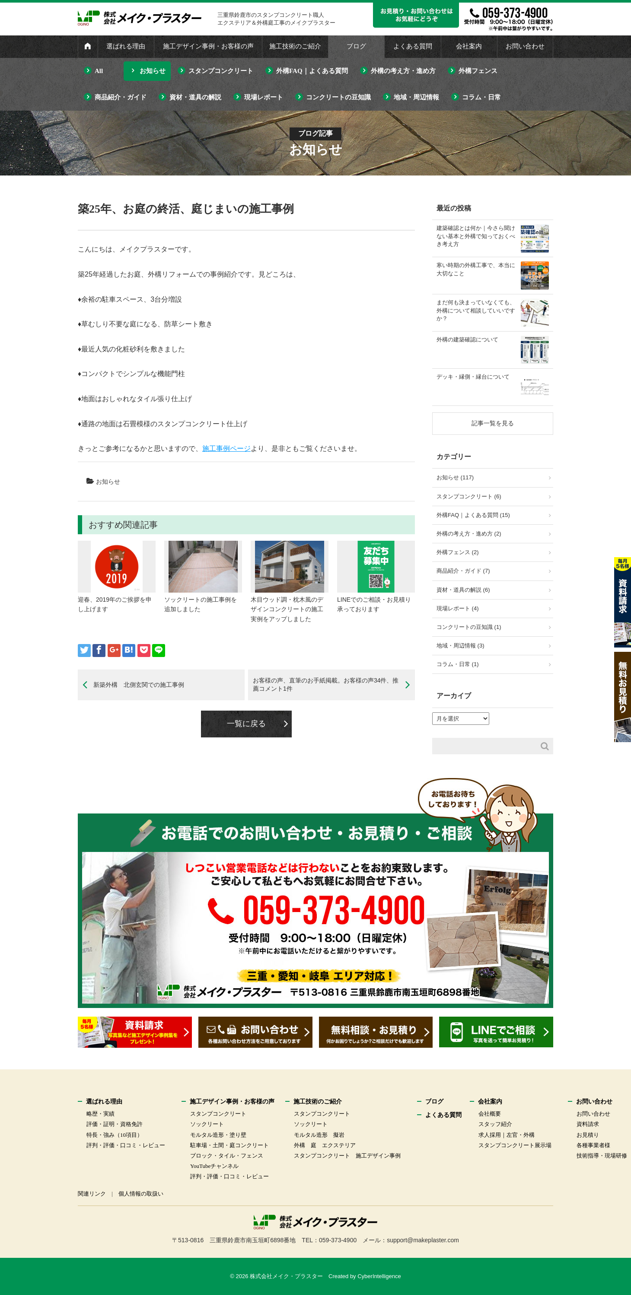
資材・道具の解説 (195, 97)
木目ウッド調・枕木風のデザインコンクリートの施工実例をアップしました (287, 609)
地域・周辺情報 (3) (460, 645)
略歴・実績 (100, 1113)
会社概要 (489, 1113)
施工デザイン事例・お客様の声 (208, 46)
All (99, 70)
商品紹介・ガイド (121, 97)
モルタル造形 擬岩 (319, 1135)
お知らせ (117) (455, 477)
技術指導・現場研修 (602, 1155)
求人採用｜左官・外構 (506, 1135)
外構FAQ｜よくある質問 (312, 70)
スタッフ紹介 (495, 1124)
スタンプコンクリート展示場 (514, 1145)
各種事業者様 (593, 1145)
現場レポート (263, 97)
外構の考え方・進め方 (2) (469, 533)
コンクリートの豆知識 (338, 97)
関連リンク (92, 1193)
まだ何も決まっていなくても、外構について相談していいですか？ (476, 310)
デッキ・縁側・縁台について (473, 376)
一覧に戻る (246, 723)
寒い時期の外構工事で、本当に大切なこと (476, 269)
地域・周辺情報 (416, 97)
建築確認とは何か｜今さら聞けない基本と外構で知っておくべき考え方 (476, 236)
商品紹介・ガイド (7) (463, 571)
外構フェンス (478, 70)
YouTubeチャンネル (214, 1166)
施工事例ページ (226, 448)
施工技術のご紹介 (295, 46)
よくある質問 (412, 46)
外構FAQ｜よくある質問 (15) (473, 515)
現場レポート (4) (458, 608)
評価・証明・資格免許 (114, 1124)
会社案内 (469, 46)
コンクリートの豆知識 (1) (469, 627)
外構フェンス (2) (458, 552)
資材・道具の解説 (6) (463, 590)
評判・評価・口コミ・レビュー (125, 1145)
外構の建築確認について (467, 339)
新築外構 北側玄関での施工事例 (138, 684)
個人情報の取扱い (140, 1193)
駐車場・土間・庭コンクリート (229, 1145)
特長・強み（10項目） (114, 1135)
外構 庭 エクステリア (325, 1145)
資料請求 (588, 1124)
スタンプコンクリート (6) (469, 496)
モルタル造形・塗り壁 (218, 1135)
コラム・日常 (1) (458, 664)
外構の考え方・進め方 (403, 70)
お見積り (588, 1135)
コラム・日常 (481, 97)
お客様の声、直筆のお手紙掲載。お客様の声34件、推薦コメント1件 (326, 684)
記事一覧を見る (493, 423)
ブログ (356, 46)
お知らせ (153, 70)
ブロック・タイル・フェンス (226, 1155)
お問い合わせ (525, 46)
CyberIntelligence (379, 1276)
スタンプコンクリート (220, 70)
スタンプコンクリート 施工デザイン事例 (347, 1155)
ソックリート (207, 1124)
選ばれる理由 (125, 46)
